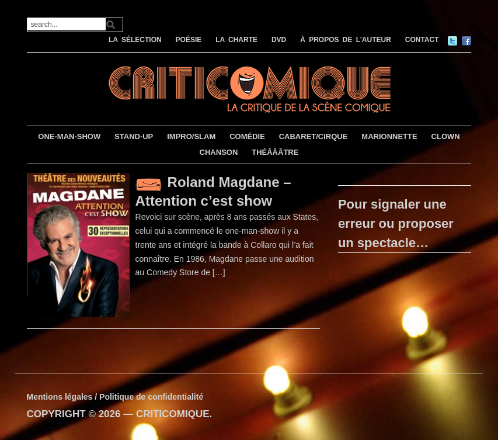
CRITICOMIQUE (173, 414)
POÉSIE (189, 40)
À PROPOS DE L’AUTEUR (345, 40)
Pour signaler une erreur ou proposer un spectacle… (396, 223)
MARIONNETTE (389, 136)
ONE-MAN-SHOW (69, 136)
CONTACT (422, 40)
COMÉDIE (247, 136)
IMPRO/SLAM (191, 136)
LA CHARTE (236, 40)
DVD (278, 40)
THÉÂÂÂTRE (275, 152)
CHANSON (219, 152)
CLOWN (445, 136)
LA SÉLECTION (135, 40)
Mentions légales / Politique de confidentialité (115, 396)
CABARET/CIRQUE (313, 136)
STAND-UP (133, 136)
